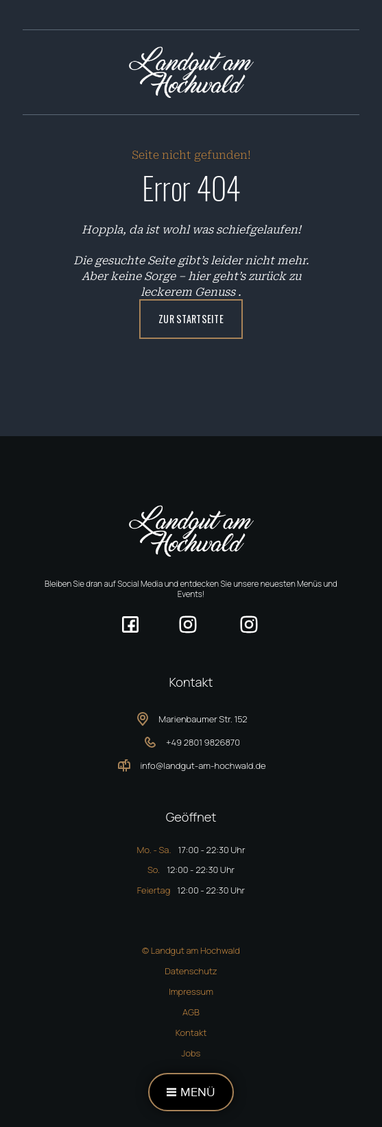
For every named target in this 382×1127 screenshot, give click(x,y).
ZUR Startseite (191, 319)
